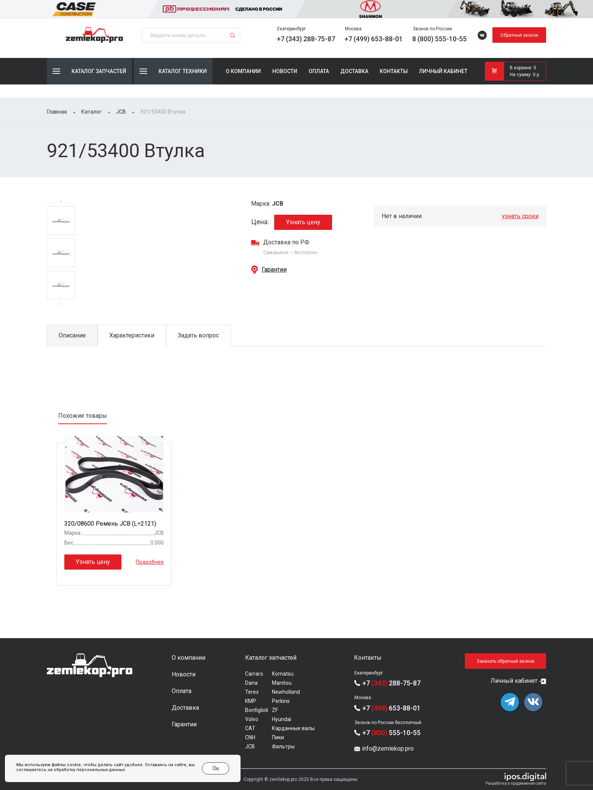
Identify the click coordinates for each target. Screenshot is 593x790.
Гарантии (274, 269)
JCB (250, 746)
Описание (72, 335)
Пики (278, 737)
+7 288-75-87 (391, 683)
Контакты (394, 71)
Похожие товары (82, 415)
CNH (250, 737)
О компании (243, 71)
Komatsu (282, 674)
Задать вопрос (198, 335)
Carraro (254, 674)
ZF (275, 710)
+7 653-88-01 (391, 708)
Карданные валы (293, 728)
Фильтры (283, 746)
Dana (251, 683)
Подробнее (150, 562)
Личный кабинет (443, 71)
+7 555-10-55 (391, 733)
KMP (250, 701)
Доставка (354, 71)
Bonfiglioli (256, 710)
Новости (284, 71)
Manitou (282, 683)
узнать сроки (520, 216)
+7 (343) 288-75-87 (306, 39)
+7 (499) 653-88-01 (374, 39)
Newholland (286, 692)
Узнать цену (303, 222)
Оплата (319, 71)
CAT (250, 728)
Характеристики (131, 335)
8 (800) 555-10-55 (439, 39)
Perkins (281, 701)
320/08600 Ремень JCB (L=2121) (110, 524)
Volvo (251, 719)
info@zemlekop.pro (388, 748)
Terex (252, 692)
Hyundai (281, 719)
